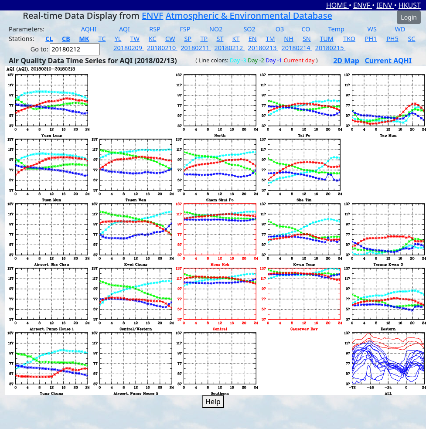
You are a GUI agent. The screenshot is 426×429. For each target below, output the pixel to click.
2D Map (346, 60)
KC (153, 38)
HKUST (410, 5)
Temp (336, 29)
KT (236, 38)
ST (219, 38)
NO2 (215, 29)
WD (400, 29)
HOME (337, 5)
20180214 (297, 48)
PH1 (371, 38)
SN (307, 38)
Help (213, 401)
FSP (185, 29)
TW (135, 38)
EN (253, 38)
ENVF (362, 5)
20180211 (196, 48)
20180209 (128, 48)
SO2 (249, 29)
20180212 (229, 48)
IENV (385, 5)
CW (170, 38)
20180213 (263, 48)
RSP (154, 29)
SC (411, 38)
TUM (327, 38)
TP (204, 38)
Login (409, 17)
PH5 (392, 38)
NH (288, 38)
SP (188, 38)
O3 (280, 29)
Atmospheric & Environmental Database (249, 15)
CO (306, 29)
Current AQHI (388, 60)
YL (118, 38)
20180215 (330, 48)
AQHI (89, 29)
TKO (349, 38)
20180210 (162, 48)
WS (372, 29)
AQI (124, 29)
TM (270, 38)
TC (102, 38)
